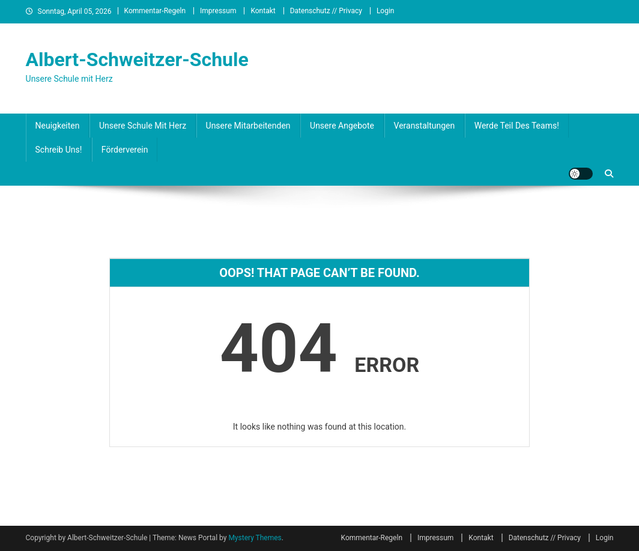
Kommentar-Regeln (155, 11)
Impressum (218, 11)
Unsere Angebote (342, 125)
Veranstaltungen (424, 125)
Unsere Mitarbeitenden (248, 125)
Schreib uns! (58, 149)
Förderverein (124, 149)
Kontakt (262, 11)
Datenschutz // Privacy (326, 11)
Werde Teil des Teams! (516, 125)
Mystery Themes (254, 538)
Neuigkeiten (57, 125)
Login (386, 11)
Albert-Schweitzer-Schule (137, 59)
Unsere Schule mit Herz (142, 125)
